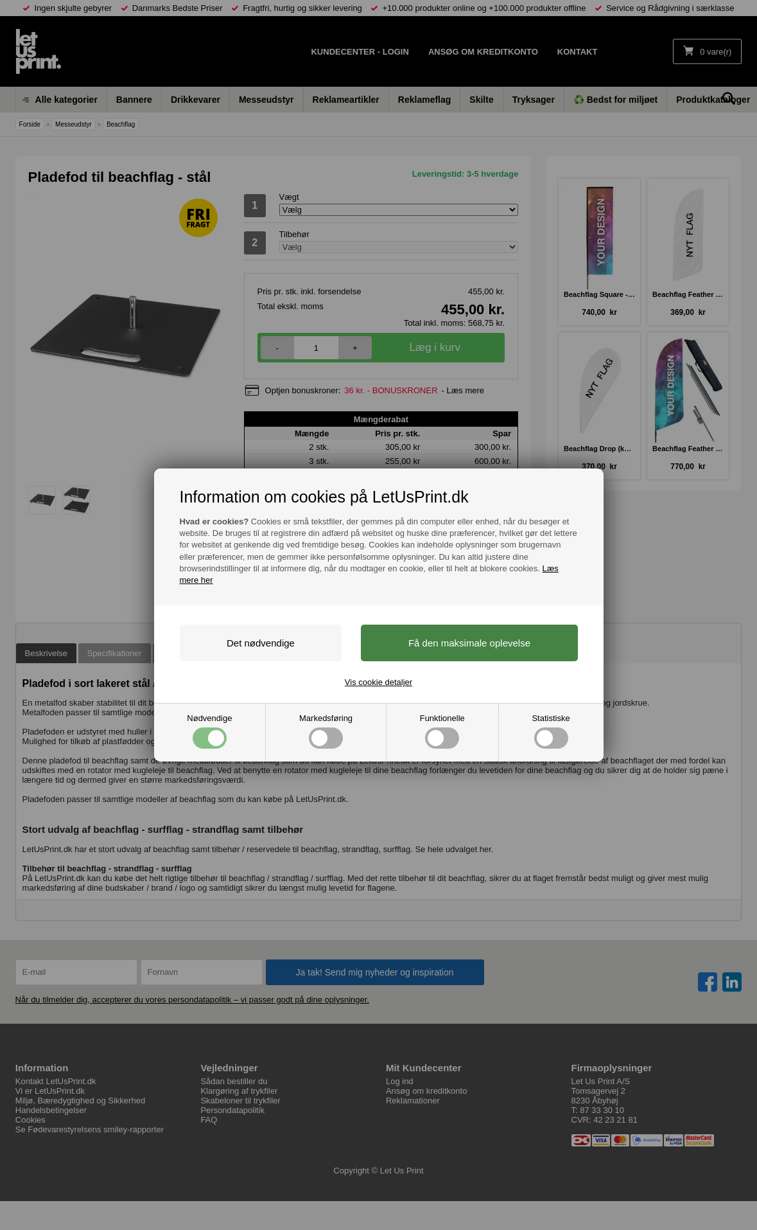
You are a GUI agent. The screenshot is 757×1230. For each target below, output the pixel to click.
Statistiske (551, 731)
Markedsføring (325, 731)
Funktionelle (442, 731)
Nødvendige (209, 731)
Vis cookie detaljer (378, 682)
